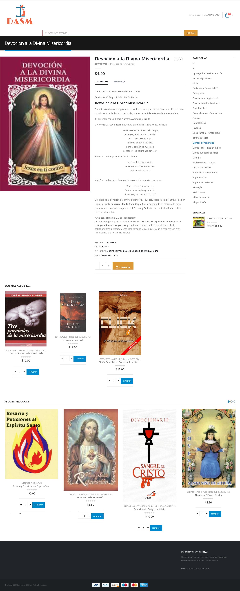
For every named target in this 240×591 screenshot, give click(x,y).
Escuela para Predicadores (206, 103)
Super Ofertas (200, 177)
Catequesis (198, 93)
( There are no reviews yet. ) (122, 63)
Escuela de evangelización (206, 98)
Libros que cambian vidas (145, 251)
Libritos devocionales (119, 251)
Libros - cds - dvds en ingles (207, 147)
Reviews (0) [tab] (119, 81)
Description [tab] (101, 81)
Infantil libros (199, 122)
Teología (197, 187)
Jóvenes (197, 127)
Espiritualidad (11, 350)
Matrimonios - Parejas (204, 162)
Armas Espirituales (202, 78)
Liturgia (197, 157)
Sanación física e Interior (205, 172)
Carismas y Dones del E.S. (206, 88)
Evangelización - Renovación (31, 350)
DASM (197, 15)
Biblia (195, 83)
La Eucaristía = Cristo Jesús (139, 359)
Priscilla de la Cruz (202, 167)
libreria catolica (106, 359)
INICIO (191, 15)
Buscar (191, 32)
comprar (124, 267)
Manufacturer (110, 255)
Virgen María (199, 202)
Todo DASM (199, 192)
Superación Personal (203, 182)
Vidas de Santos (201, 197)
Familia (196, 117)
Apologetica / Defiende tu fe (207, 73)
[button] (140, 218)
